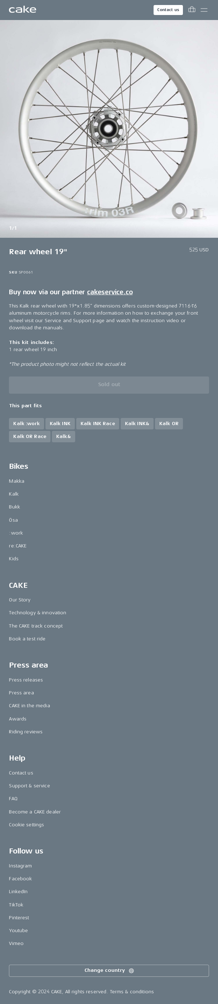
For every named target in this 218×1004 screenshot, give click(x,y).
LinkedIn (18, 891)
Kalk (14, 494)
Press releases (26, 680)
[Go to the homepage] (22, 10)
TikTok (16, 904)
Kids (14, 558)
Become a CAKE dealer (35, 811)
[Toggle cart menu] (192, 10)
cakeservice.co (109, 292)
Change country (109, 970)
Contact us (168, 10)
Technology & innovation (37, 612)
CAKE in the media (29, 705)
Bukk (14, 507)
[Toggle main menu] (204, 10)
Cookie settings (26, 824)
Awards (17, 719)
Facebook (20, 878)
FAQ (13, 798)
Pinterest (19, 917)
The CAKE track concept (36, 626)
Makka (16, 481)
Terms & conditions (132, 991)
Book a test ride (27, 638)
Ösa (13, 520)
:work (16, 533)
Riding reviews (26, 731)
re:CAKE (17, 545)
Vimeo (16, 943)
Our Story (19, 599)
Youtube (18, 930)
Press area (21, 692)
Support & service (29, 785)
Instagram (20, 865)
